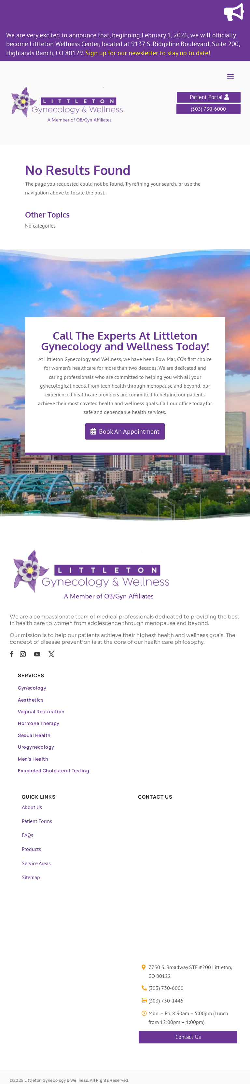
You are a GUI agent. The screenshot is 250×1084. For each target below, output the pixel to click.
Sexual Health (34, 735)
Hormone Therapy (39, 723)
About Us (32, 807)
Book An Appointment (129, 431)
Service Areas (36, 863)
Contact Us (188, 1036)
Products (31, 849)
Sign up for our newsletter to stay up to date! (147, 53)
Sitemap (31, 877)
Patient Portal (206, 97)
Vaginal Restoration (41, 711)
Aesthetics (31, 700)
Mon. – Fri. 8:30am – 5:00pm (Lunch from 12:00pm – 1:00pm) (188, 1017)
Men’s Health (33, 759)
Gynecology (32, 688)
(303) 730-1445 (166, 1000)
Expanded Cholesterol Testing (53, 770)
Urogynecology (36, 747)
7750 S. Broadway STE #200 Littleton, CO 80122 (190, 971)
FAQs (27, 835)
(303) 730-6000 (208, 109)
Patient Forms (37, 821)
